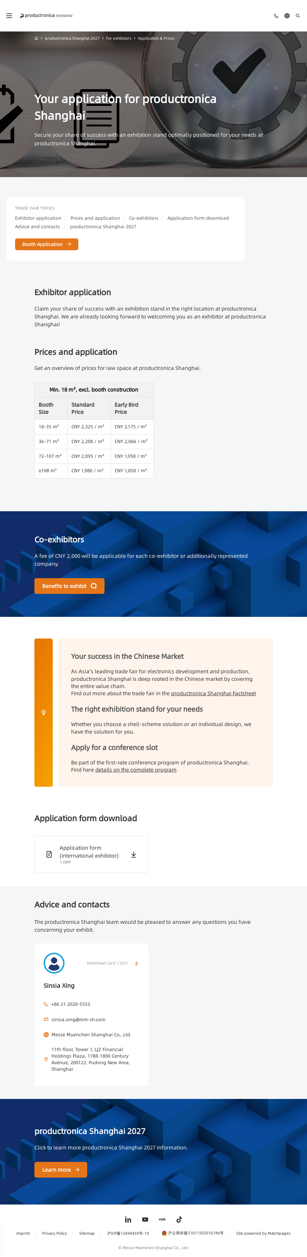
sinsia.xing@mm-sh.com (78, 1019)
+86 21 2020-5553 (70, 1004)
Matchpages (279, 1233)
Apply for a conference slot (114, 747)
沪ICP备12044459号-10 (128, 1233)
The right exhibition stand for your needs (137, 709)
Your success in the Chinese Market (127, 656)
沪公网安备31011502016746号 (192, 1233)
